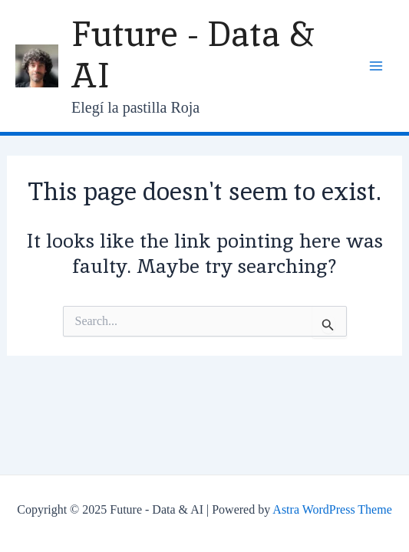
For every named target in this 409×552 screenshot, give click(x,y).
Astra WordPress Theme (331, 509)
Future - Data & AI (193, 54)
